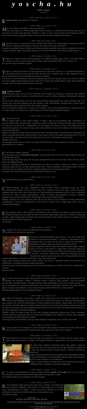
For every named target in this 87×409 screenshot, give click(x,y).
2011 (48, 402)
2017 (28, 402)
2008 (58, 402)
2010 (51, 402)
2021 (15, 402)
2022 (12, 402)
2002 (78, 402)
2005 (68, 402)
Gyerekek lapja (39, 403)
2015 (35, 402)
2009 (55, 402)
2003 (75, 402)
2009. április (19, 399)
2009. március (28, 399)
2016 (32, 402)
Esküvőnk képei (48, 403)
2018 (25, 402)
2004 (71, 402)
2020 (18, 402)
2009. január (44, 399)
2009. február (36, 399)
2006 (65, 402)
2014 (38, 402)
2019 (21, 402)
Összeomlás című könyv (30, 155)
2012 (45, 402)
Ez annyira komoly (12, 20)
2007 (61, 402)
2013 (42, 402)
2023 (8, 402)
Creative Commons (39, 406)
